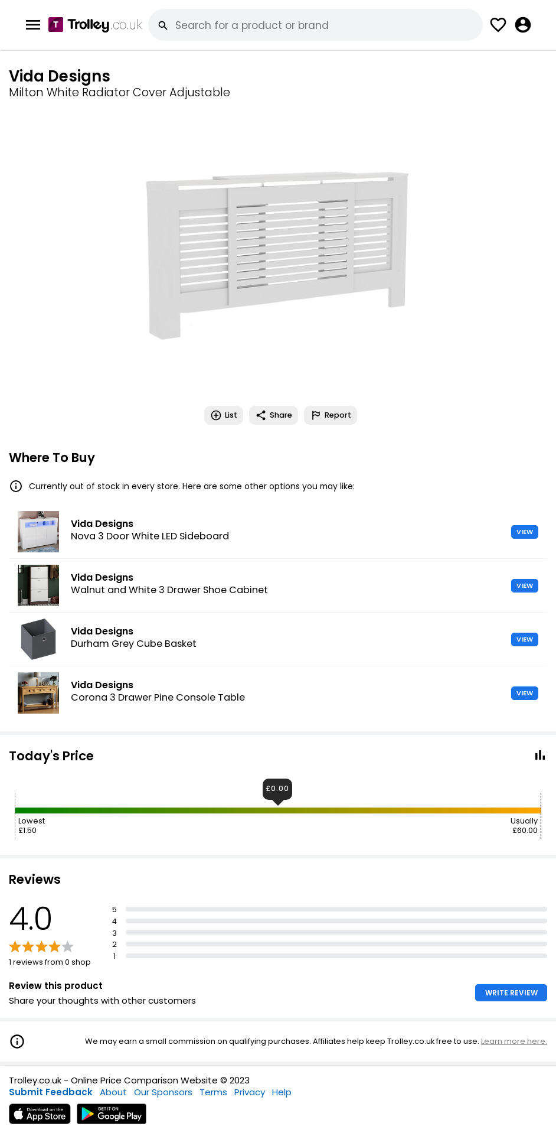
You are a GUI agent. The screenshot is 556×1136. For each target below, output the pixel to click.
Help (282, 1092)
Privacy (249, 1092)
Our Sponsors (163, 1092)
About (113, 1092)
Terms (213, 1092)
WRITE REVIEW (511, 993)
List (223, 415)
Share (273, 415)
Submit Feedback (51, 1092)
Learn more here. (514, 1041)
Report (330, 415)
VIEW (524, 531)
